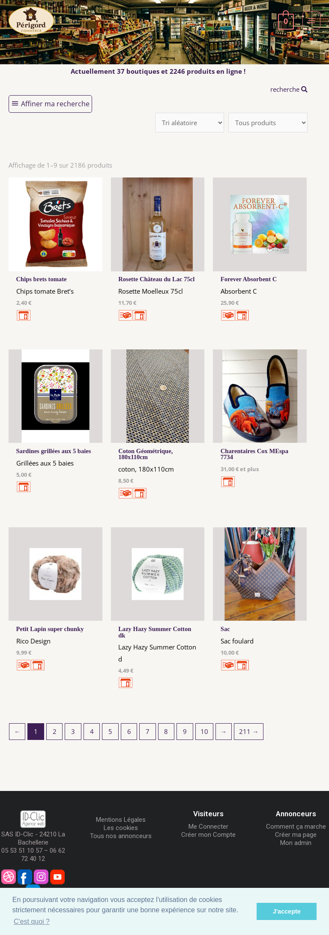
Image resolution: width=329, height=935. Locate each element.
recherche (289, 89)
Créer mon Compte (208, 835)
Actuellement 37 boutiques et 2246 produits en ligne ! (158, 71)
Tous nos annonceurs (121, 836)
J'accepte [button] (287, 911)
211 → (249, 731)
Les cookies (121, 828)
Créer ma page (296, 835)
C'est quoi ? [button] (32, 921)
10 (204, 731)
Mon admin (295, 843)
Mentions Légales (121, 820)
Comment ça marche (296, 826)
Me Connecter (208, 826)
